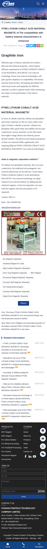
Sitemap (33, 538)
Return (23, 303)
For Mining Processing (10, 444)
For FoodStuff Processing (11, 448)
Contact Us (28, 452)
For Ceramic (6, 452)
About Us (27, 436)
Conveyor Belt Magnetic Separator (16, 282)
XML (39, 538)
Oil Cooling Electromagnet (13, 287)
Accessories (6, 459)
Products (27, 440)
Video (26, 448)
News (20, 22)
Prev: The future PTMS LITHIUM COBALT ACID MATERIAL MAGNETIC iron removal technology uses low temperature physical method (22, 315)
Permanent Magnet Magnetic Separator (18, 278)
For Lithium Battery (8, 440)
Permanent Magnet (8, 455)
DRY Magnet (6, 432)
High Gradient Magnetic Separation (16, 268)
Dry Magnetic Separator (12, 259)
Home (14, 22)
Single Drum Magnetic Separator (15, 296)
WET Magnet (36, 273)
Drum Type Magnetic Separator (15, 273)
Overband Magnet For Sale (13, 264)
